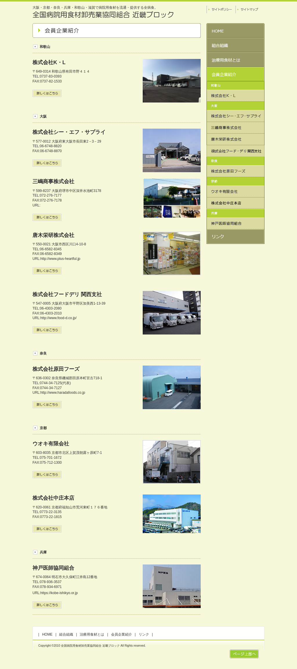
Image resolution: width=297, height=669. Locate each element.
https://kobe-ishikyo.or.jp (59, 593)
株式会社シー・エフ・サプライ (69, 132)
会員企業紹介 (121, 634)
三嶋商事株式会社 (53, 181)
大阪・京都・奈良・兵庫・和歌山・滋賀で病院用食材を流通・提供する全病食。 (95, 8)
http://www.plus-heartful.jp (60, 259)
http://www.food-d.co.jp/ (58, 318)
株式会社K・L (49, 62)
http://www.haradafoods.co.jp (62, 393)
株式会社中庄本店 (53, 498)
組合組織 (66, 634)
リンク (144, 634)
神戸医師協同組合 (53, 568)
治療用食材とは (92, 634)
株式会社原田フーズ (55, 369)
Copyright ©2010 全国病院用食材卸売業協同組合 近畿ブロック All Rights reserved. (92, 645)
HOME (47, 634)
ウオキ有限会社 (50, 444)
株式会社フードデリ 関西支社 (67, 294)
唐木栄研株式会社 (53, 235)
